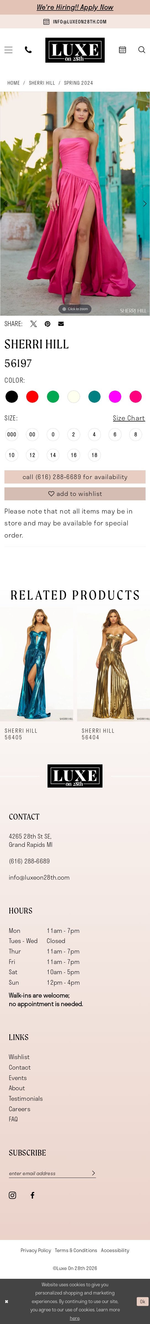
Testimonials (26, 1098)
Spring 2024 (78, 82)
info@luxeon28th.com (39, 877)
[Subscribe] (89, 1173)
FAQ (13, 1119)
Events (18, 1077)
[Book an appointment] (75, 21)
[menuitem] (28, 50)
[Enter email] (52, 1173)
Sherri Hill (42, 82)
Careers (19, 1108)
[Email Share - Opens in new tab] (61, 324)
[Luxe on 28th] (75, 776)
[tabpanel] (75, 204)
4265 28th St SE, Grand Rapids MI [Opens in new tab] (30, 840)
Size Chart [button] (129, 418)
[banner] (75, 50)
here (75, 1318)
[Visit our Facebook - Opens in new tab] (32, 1195)
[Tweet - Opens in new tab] (33, 324)
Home (13, 82)
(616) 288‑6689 (29, 861)
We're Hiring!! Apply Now (75, 7)
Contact (20, 1067)
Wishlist (19, 1056)
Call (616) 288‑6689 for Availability (75, 476)
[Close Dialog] (6, 1301)
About (17, 1087)
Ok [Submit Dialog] (143, 1301)
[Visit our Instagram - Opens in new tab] (12, 1195)
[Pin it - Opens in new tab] (47, 324)
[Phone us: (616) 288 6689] (28, 50)
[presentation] (36, 664)
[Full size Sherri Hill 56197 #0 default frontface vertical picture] (75, 204)
